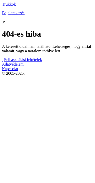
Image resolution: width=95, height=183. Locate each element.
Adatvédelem (13, 64)
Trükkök (9, 4)
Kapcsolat (10, 69)
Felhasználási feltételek (23, 59)
